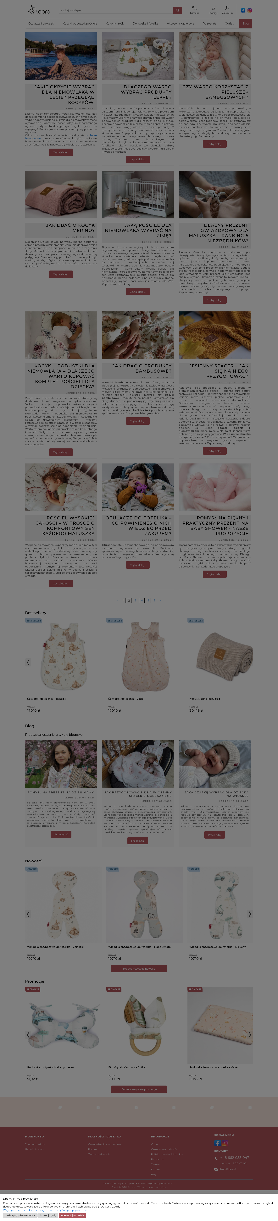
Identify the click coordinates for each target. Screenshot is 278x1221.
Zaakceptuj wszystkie (72, 1215)
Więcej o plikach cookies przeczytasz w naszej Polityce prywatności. (45, 1210)
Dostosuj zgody (48, 1215)
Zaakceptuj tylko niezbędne (20, 1215)
